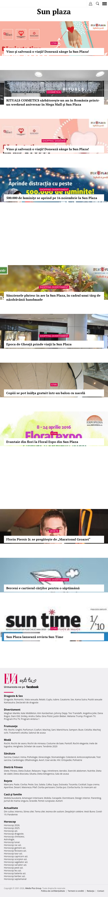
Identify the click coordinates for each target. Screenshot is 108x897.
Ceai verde (50, 760)
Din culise (9, 811)
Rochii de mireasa (36, 743)
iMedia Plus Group (33, 888)
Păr (5, 729)
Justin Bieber (59, 716)
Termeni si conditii (76, 891)
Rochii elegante (80, 743)
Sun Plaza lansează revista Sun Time (34, 637)
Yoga (44, 770)
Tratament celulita (18, 732)
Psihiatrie (77, 760)
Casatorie (65, 699)
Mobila (47, 797)
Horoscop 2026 (11, 825)
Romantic (19, 699)
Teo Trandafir (75, 713)
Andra (31, 716)
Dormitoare (68, 797)
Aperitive (8, 787)
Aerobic (63, 770)
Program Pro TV (12, 718)
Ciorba (23, 784)
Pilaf (34, 787)
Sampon (73, 729)
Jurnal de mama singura (16, 800)
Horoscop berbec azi (14, 876)
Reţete (8, 781)
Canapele (56, 797)
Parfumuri (28, 729)
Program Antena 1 (30, 718)
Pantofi (68, 743)
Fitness (13, 770)
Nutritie (91, 770)
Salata (42, 784)
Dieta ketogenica (45, 773)
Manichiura (62, 729)
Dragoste (8, 699)
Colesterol (71, 757)
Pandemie (12, 814)
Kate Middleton (28, 713)
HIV (58, 760)
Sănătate (9, 753)
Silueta (33, 773)
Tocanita (73, 784)
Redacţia (90, 891)
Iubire (56, 699)
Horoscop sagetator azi (15, 861)
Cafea (49, 784)
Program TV (90, 716)
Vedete (54, 531)
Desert (17, 787)
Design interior (82, 797)
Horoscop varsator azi (15, 864)
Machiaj (47, 729)
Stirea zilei (28, 811)
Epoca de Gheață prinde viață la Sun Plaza (39, 344)
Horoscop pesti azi (13, 867)
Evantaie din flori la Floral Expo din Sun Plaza (42, 442)
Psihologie (32, 757)
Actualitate (11, 808)
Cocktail (82, 784)
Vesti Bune (89, 811)
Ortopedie (66, 760)
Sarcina (7, 757)
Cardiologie (18, 760)
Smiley (24, 716)
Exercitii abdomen (77, 770)
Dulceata (63, 784)
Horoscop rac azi (12, 845)
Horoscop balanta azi (14, 873)
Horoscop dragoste (14, 833)
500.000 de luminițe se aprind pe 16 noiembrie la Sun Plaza (51, 198)
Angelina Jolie (90, 713)
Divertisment (12, 709)
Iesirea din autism (55, 811)
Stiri (54, 43)
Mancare (8, 784)
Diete (6, 770)
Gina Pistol (47, 716)
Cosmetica (53, 92)
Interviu (19, 811)
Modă (7, 740)
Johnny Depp (60, 713)
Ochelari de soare (33, 746)
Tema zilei (40, 811)
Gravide (33, 800)
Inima (23, 757)
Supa (55, 784)
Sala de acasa (62, 773)
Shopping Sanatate (54, 141)
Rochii (11, 729)
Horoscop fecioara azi (15, 850)
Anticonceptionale (86, 757)
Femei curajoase (46, 800)
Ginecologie (44, 757)
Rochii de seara (19, 743)
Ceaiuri (16, 757)
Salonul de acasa (37, 732)
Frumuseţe (11, 726)
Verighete (18, 746)
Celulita (88, 729)
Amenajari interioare (32, 797)
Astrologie (9, 839)
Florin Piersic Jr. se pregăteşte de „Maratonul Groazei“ (48, 539)
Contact (100, 891)
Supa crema (93, 784)
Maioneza (27, 787)
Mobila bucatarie (12, 797)
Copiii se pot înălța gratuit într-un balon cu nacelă (45, 393)
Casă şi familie (13, 794)
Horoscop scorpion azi (15, 859)
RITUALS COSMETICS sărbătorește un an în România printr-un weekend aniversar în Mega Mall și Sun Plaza (53, 102)
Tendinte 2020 (50, 746)
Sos (36, 784)
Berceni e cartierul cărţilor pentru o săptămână (43, 588)
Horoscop (10, 821)
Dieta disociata (21, 773)
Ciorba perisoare (46, 787)
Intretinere (52, 770)
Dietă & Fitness (13, 767)
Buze (80, 729)
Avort (41, 760)
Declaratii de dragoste (27, 702)
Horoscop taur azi (13, 853)
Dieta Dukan (24, 770)
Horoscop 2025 (11, 828)
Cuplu (49, 699)
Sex (72, 699)
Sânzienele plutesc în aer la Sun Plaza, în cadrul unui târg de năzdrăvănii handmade (53, 297)
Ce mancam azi (88, 787)
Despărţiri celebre (74, 811)
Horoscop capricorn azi (15, 856)
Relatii (42, 699)
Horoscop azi (10, 830)
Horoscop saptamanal (15, 878)
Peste (31, 784)
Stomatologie (58, 757)
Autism (59, 800)
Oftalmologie (31, 760)
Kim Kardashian (45, 713)
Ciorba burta (73, 787)
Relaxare (36, 770)
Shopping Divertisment (54, 189)
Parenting (96, 797)
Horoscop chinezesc (14, 836)
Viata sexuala (31, 699)
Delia (38, 716)
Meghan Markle (12, 713)
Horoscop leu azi (12, 870)
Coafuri (38, 729)
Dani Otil (15, 716)
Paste (16, 784)
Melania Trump (75, 716)
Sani (53, 729)
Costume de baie (55, 743)
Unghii (18, 729)
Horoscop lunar (12, 842)
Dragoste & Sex (13, 696)
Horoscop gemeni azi (14, 847)
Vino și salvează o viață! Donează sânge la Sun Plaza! (47, 51)
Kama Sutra (81, 699)
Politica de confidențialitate (53, 891)
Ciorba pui (61, 787)
